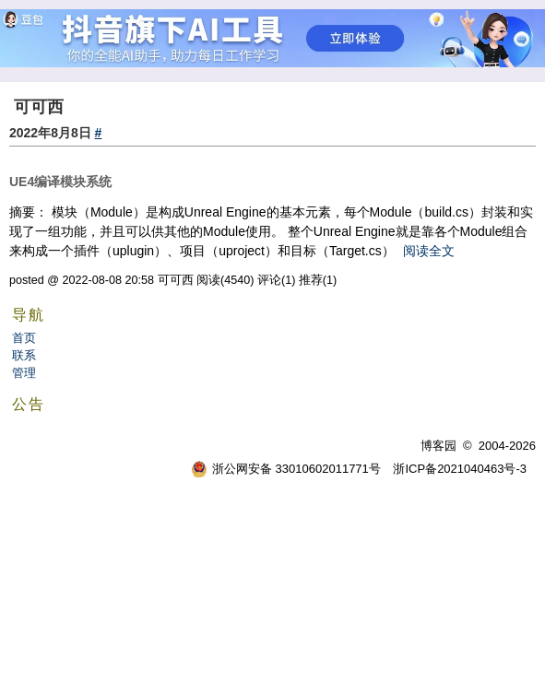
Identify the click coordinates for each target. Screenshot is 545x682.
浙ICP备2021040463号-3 (460, 469)
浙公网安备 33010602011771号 (286, 469)
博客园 (438, 446)
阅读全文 (429, 250)
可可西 (39, 107)
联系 (24, 355)
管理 (24, 373)
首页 (24, 338)
